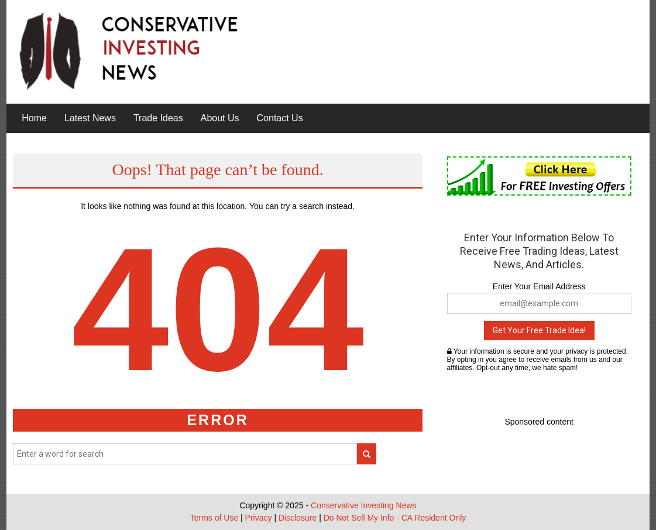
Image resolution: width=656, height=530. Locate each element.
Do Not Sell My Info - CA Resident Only (395, 517)
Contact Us (280, 118)
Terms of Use (214, 517)
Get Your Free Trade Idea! (539, 330)
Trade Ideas (158, 118)
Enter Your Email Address (539, 286)
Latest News (90, 118)
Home (34, 118)
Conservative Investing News (364, 505)
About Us (220, 118)
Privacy (258, 517)
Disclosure (298, 517)
